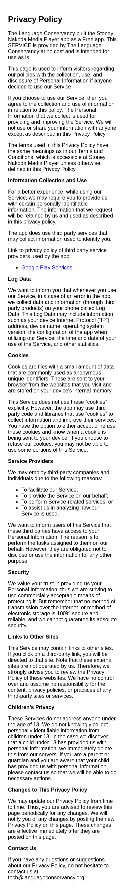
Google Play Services (46, 267)
